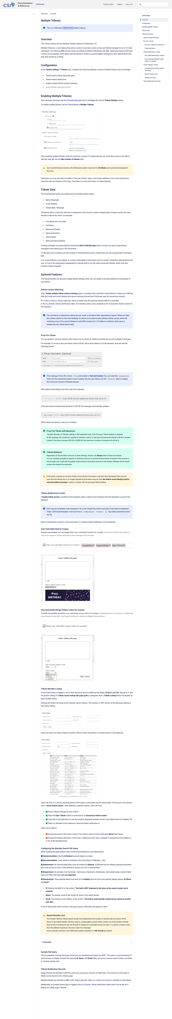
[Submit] (140, 4)
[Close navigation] (34, 14)
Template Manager (74, 100)
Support (119, 4)
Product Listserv (108, 4)
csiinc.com (129, 4)
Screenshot (87, 942)
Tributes (65, 976)
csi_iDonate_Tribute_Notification (58, 304)
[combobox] (153, 4)
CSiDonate (40, 4)
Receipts (53, 522)
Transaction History (116, 304)
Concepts (53, 13)
